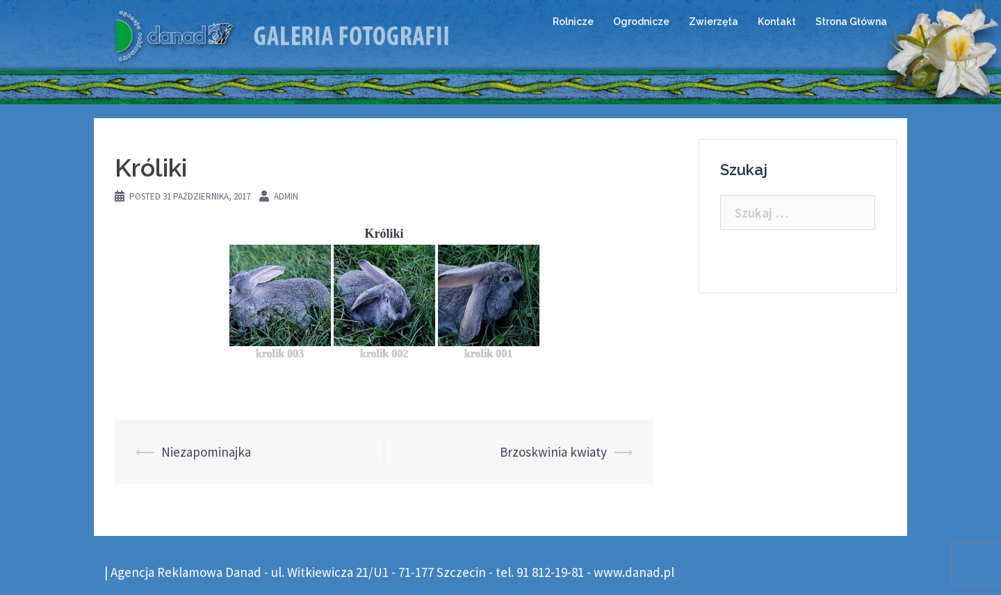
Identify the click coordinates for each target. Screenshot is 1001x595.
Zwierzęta (713, 21)
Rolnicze (573, 21)
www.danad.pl (634, 572)
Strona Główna (851, 21)
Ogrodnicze (641, 21)
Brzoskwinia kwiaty (553, 451)
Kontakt (777, 21)
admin (286, 196)
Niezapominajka (206, 451)
